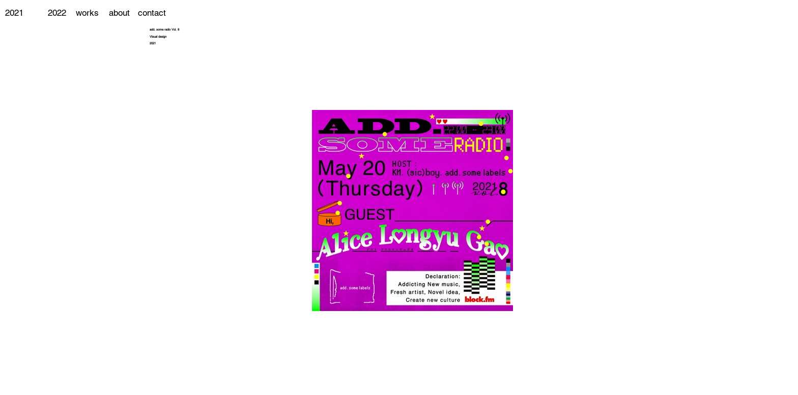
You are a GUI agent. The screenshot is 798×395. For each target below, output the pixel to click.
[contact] (152, 13)
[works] (87, 13)
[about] (119, 13)
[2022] (57, 13)
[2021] (14, 13)
